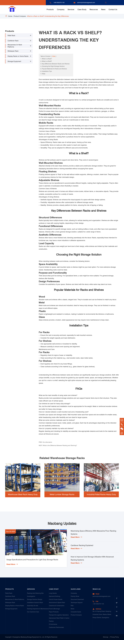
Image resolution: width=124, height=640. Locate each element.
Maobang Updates (62, 523)
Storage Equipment (14, 61)
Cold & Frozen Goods (55, 599)
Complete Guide (76, 612)
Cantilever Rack (13, 41)
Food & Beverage (54, 609)
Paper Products (54, 612)
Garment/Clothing (54, 596)
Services (71, 9)
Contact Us (113, 9)
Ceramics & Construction (56, 605)
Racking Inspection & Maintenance (38, 609)
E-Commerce (53, 624)
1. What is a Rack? (46, 59)
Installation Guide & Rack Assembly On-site (35, 604)
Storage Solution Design (34, 599)
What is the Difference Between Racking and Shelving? (60, 445)
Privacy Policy (114, 637)
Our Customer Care (33, 612)
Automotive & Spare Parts (57, 602)
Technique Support (76, 602)
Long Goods (53, 593)
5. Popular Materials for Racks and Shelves (53, 69)
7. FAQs (42, 74)
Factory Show (75, 596)
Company (60, 9)
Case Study (82, 9)
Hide (53, 56)
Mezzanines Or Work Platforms (15, 46)
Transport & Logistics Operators (59, 615)
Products (50, 9)
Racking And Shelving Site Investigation (35, 594)
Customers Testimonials (56, 627)
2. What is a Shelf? (46, 61)
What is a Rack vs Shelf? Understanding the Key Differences (48, 16)
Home (10, 16)
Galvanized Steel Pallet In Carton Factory (59, 619)
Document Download (77, 599)
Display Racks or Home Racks (18, 56)
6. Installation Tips (46, 71)
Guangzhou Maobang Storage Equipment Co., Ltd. (29, 637)
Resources (94, 9)
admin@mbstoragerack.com (86, 2)
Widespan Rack (13, 51)
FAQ (72, 605)
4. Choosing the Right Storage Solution (52, 66)
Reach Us (96, 589)
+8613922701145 (58, 2)
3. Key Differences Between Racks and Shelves (54, 64)
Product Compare (20, 16)
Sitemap (105, 637)
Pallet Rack (11, 35)
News (103, 9)
